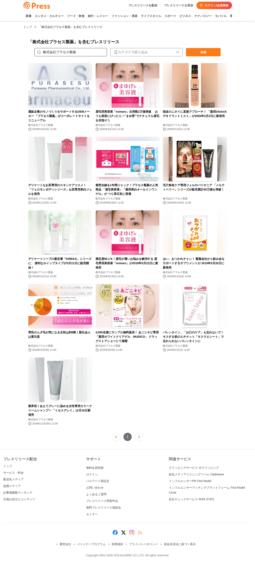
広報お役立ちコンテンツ (19, 499)
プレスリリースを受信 (178, 5)
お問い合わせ (95, 487)
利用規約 (117, 544)
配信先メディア (13, 479)
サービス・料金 (13, 472)
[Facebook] (115, 532)
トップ (27, 27)
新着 (28, 16)
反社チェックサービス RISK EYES (191, 499)
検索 (203, 52)
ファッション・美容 (124, 16)
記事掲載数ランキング (17, 492)
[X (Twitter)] (123, 532)
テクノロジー (203, 16)
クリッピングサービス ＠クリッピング (194, 467)
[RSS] (140, 532)
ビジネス (185, 16)
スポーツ (170, 16)
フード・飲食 (76, 16)
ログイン (92, 474)
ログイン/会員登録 (214, 5)
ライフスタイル (151, 16)
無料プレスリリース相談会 (103, 507)
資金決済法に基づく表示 (180, 544)
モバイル (221, 16)
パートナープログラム (91, 544)
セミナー (92, 514)
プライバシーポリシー (143, 544)
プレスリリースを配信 (142, 5)
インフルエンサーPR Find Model (190, 481)
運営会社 (65, 544)
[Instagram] (131, 532)
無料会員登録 (95, 467)
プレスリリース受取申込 (102, 501)
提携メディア (12, 486)
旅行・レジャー (98, 16)
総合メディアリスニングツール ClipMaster (196, 474)
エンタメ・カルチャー (49, 16)
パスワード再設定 (97, 481)
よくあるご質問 (96, 494)
